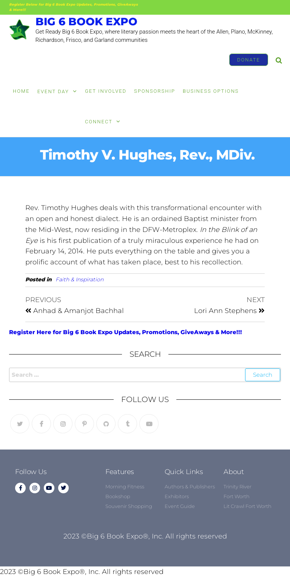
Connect (99, 121)
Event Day (53, 91)
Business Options (211, 91)
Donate (248, 60)
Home (21, 91)
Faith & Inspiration (79, 279)
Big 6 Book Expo (86, 21)
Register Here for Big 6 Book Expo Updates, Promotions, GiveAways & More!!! (125, 332)
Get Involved (105, 91)
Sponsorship (154, 91)
